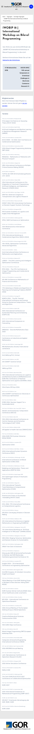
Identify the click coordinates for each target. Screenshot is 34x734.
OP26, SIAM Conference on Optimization (15, 220)
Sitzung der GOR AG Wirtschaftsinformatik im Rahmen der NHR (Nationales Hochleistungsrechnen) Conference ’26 (16, 555)
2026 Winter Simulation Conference (14, 663)
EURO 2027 (6, 685)
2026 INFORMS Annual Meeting (12, 648)
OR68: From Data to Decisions (12, 546)
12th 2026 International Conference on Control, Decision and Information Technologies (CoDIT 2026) (15, 421)
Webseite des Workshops (11, 60)
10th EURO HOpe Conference (11, 625)
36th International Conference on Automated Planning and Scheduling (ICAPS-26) (14, 312)
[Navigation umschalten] (2, 7)
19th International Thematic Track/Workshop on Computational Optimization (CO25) (13, 487)
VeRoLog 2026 (7, 368)
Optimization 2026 (8, 445)
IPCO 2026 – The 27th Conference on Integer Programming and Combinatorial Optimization (15, 271)
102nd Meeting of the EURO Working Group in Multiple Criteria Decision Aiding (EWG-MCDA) (16, 582)
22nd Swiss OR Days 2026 (11, 387)
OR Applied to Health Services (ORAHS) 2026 (17, 429)
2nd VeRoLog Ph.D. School (11, 355)
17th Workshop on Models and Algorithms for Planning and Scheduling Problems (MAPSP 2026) (17, 290)
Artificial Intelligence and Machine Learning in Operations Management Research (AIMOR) (16, 131)
